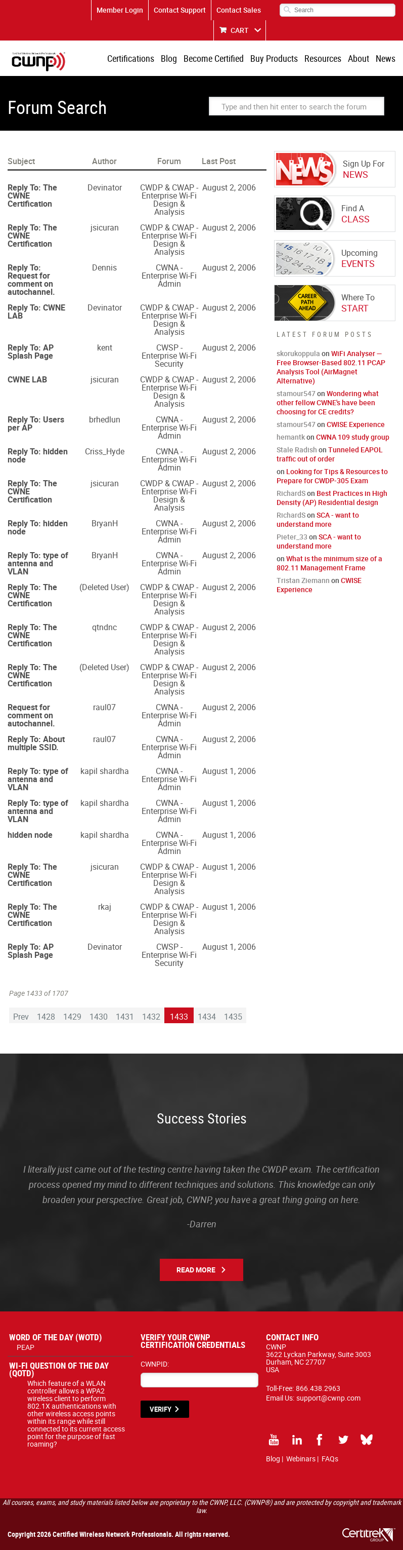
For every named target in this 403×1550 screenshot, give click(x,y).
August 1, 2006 (229, 771)
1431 (125, 1016)
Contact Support (180, 10)
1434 (207, 1016)
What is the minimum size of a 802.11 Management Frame (329, 563)
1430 (98, 1016)
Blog (169, 58)
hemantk (291, 437)
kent (104, 347)
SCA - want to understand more (318, 519)
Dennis (104, 267)
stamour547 (296, 393)
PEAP (25, 1347)
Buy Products (274, 58)
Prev (21, 1016)
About (358, 58)
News (385, 58)
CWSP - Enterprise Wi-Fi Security (169, 355)
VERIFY (160, 1409)
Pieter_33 (292, 536)
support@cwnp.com (328, 1398)
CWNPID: (155, 1364)
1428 (46, 1016)
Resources (322, 58)
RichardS (291, 493)
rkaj (104, 906)
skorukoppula (298, 353)
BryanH (105, 523)
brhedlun (104, 419)
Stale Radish (297, 449)
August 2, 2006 (229, 187)
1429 (72, 1016)
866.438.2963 (318, 1388)
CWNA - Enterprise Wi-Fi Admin (169, 275)
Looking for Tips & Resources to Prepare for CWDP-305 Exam (332, 476)
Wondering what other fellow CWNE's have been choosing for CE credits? (328, 402)
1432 (151, 1016)
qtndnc (104, 627)
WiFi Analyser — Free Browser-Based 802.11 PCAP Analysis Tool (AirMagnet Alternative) (331, 366)
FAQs (330, 1458)
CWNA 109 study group (352, 437)
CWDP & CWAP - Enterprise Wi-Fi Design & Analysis (169, 199)
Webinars (301, 1458)
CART (240, 30)
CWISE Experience (356, 424)
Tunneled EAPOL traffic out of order (330, 454)
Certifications (130, 58)
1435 (233, 1016)
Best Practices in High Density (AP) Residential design (332, 497)
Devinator (104, 187)
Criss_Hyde (104, 451)
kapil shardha (104, 771)
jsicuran (105, 227)
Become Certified (214, 58)
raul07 (104, 707)
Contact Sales (238, 10)
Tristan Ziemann (303, 580)
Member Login (120, 10)
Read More (195, 1269)
